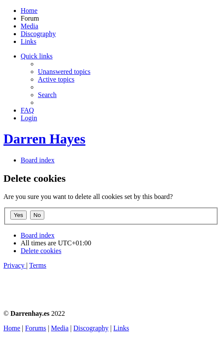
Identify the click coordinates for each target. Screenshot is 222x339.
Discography (38, 33)
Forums (35, 328)
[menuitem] (64, 71)
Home (29, 10)
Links (28, 41)
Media (29, 26)
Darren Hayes (44, 139)
